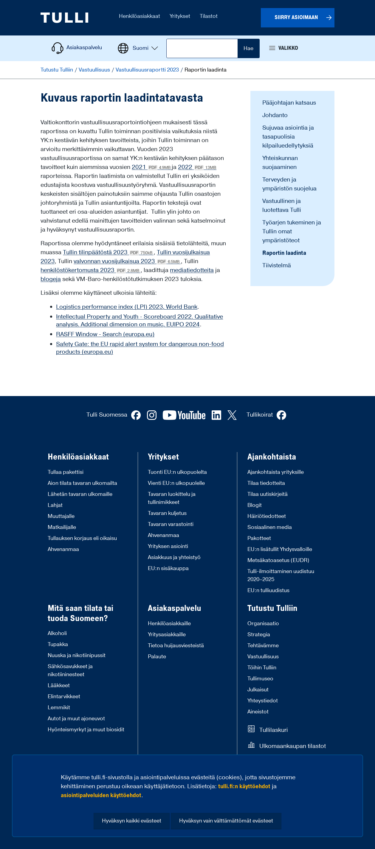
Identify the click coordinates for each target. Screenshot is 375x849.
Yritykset (163, 457)
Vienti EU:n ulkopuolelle (176, 483)
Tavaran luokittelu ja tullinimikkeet (172, 498)
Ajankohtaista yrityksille (275, 472)
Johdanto (275, 115)
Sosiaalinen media (269, 527)
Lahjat (55, 505)
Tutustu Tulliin (57, 70)
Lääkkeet (59, 685)
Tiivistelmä (276, 265)
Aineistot (258, 711)
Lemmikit (59, 707)
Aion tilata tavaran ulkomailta (82, 483)
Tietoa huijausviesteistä (176, 645)
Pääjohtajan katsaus (289, 103)
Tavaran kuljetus (167, 513)
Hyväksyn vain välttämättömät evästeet (226, 821)
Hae (248, 48)
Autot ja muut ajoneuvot (76, 718)
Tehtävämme (263, 645)
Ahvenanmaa (63, 549)
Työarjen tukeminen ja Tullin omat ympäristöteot (291, 231)
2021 (152, 167)
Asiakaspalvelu (174, 608)
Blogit (254, 505)
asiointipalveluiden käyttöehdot (101, 795)
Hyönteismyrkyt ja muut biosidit (86, 729)
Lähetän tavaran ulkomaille (80, 494)
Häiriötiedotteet (266, 516)
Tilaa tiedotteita (266, 483)
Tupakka (58, 644)
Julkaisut (258, 689)
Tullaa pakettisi (65, 472)
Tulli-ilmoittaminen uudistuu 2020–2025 (280, 575)
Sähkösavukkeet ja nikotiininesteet (70, 670)
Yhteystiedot (262, 700)
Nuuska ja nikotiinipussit (77, 655)
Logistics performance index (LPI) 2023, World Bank (126, 307)
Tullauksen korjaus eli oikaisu (82, 538)
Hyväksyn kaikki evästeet (131, 821)
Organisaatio (263, 623)
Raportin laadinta (284, 253)
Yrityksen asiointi (168, 546)
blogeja (51, 279)
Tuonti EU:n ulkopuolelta (177, 472)
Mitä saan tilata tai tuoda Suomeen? (80, 613)
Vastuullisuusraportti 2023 (148, 70)
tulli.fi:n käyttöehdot (244, 786)
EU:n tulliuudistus (268, 590)
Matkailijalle (62, 527)
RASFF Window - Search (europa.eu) (105, 334)
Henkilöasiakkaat (78, 457)
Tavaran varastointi (170, 524)
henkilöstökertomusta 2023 (90, 270)
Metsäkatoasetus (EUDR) (278, 560)
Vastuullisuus (95, 70)
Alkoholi (57, 633)
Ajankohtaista (271, 457)
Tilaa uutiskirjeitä (267, 494)
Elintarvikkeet (64, 696)
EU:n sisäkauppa (168, 568)
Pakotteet (259, 538)
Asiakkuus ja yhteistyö (174, 557)
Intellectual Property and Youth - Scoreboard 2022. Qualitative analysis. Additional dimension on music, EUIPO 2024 (139, 321)
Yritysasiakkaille (167, 634)
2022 (197, 167)
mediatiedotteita (192, 270)
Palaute (157, 656)
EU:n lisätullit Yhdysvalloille (279, 549)
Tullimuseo (260, 678)
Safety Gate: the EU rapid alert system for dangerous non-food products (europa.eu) (140, 348)
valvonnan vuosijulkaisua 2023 (127, 261)
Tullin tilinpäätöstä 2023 (108, 252)
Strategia (258, 634)
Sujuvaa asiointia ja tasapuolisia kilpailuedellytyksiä (288, 137)
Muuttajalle (61, 516)
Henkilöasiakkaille (169, 623)
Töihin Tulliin (261, 667)
